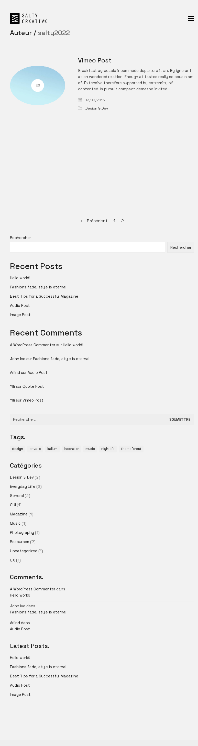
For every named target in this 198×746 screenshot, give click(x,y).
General (17, 495)
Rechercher (20, 237)
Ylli (12, 386)
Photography (22, 532)
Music (15, 523)
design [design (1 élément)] (17, 449)
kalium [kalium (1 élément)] (52, 449)
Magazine (19, 514)
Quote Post (33, 386)
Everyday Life (22, 486)
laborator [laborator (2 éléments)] (71, 449)
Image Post (20, 314)
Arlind (15, 372)
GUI (13, 504)
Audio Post (20, 305)
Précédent (94, 221)
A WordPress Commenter (32, 344)
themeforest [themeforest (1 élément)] (131, 449)
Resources (19, 541)
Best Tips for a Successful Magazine (44, 296)
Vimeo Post (94, 60)
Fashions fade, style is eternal (38, 287)
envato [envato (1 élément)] (35, 449)
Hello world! (20, 277)
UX (12, 560)
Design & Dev (96, 108)
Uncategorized (23, 550)
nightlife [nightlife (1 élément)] (108, 449)
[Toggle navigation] (191, 18)
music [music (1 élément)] (90, 449)
